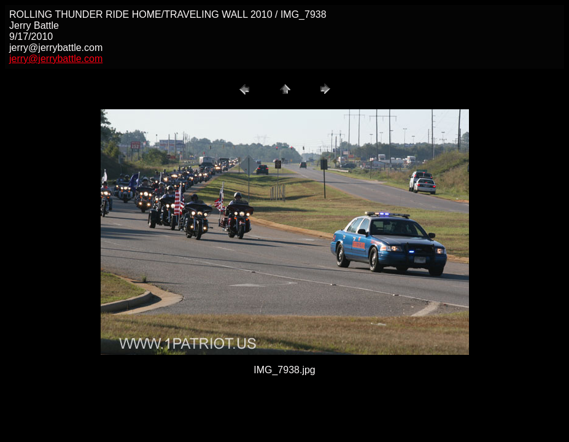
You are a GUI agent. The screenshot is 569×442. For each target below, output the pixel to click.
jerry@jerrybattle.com (56, 58)
